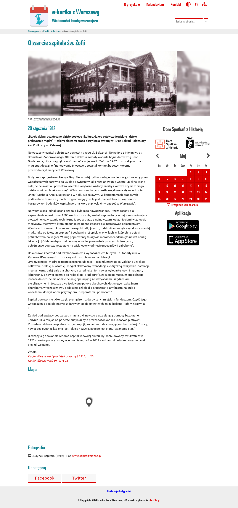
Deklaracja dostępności (119, 491)
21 (183, 192)
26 (167, 199)
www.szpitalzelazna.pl (46, 118)
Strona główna (34, 31)
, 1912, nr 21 (48, 360)
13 (175, 185)
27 (175, 199)
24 (206, 192)
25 (159, 199)
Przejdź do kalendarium (183, 204)
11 (159, 185)
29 (190, 199)
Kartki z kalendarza (52, 31)
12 (167, 185)
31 (206, 199)
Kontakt (176, 4)
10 (206, 179)
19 (167, 192)
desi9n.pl (154, 500)
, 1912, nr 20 (61, 356)
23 (198, 192)
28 (183, 199)
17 (206, 185)
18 (159, 192)
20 (175, 192)
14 (183, 185)
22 (190, 192)
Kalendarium (155, 4)
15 (191, 185)
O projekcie (132, 4)
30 (198, 199)
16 (198, 185)
